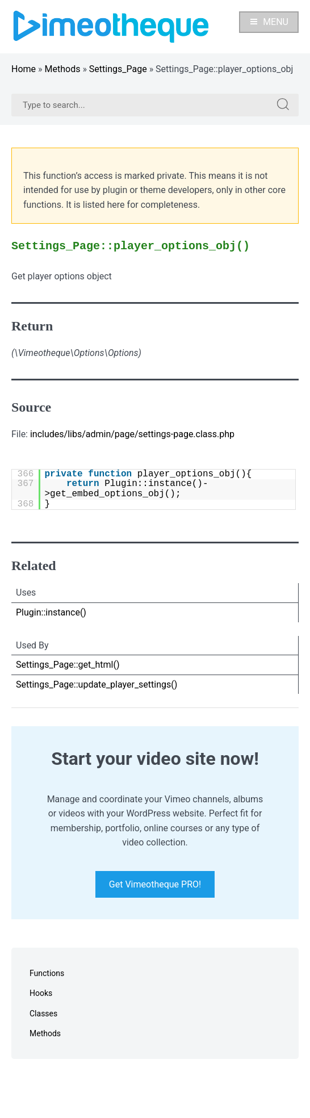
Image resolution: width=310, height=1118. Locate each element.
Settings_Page (118, 69)
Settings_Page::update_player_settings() (96, 684)
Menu (268, 21)
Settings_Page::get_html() (68, 664)
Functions (47, 973)
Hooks (41, 993)
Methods (63, 69)
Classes (43, 1013)
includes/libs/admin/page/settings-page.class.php (132, 434)
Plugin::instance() (51, 612)
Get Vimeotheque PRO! (155, 884)
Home (23, 69)
